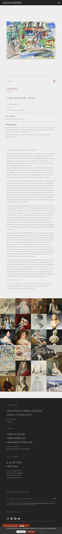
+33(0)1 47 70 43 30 (15, 434)
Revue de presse (11, 419)
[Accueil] (25, 2)
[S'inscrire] (54, 498)
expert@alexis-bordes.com (19, 442)
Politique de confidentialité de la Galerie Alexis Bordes (36, 503)
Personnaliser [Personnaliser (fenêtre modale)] (41, 531)
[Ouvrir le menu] (59, 2)
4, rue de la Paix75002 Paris (14, 464)
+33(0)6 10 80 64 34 (15, 438)
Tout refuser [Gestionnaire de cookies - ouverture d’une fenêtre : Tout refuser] (31, 531)
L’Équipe (9, 422)
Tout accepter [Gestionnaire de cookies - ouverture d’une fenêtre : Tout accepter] (21, 531)
